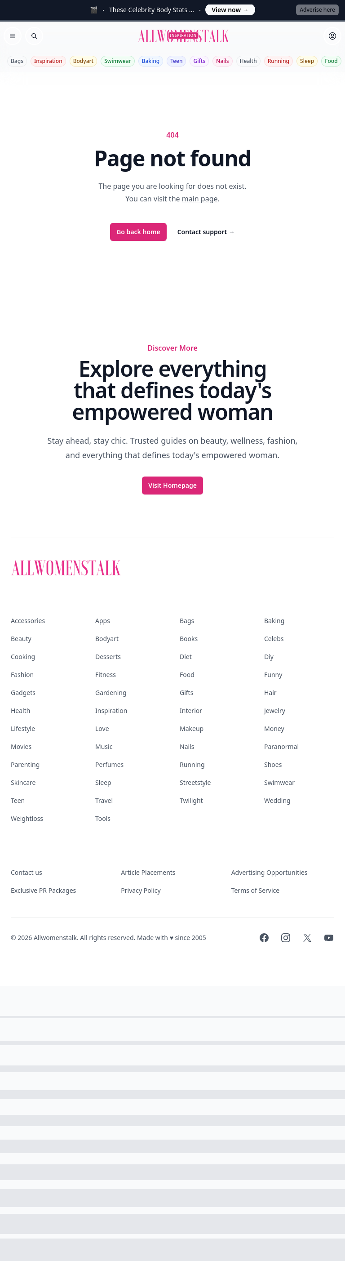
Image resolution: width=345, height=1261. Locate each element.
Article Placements (148, 872)
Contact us (26, 872)
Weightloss (27, 818)
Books (189, 638)
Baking (151, 61)
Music (103, 746)
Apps (102, 620)
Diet (186, 656)
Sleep (307, 61)
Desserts (108, 656)
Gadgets (23, 692)
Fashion (22, 674)
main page (200, 199)
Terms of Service (255, 890)
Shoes (273, 764)
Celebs (274, 638)
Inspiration (48, 61)
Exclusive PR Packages (43, 890)
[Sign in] (332, 36)
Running (278, 61)
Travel (104, 800)
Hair (270, 692)
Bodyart (83, 61)
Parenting (25, 764)
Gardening (111, 692)
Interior (191, 710)
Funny (273, 674)
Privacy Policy (140, 890)
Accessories (28, 620)
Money (274, 728)
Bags (17, 61)
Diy (269, 656)
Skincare (23, 782)
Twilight (191, 800)
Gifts (199, 61)
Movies (21, 746)
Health (248, 61)
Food (331, 61)
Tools (103, 818)
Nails (222, 61)
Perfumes (109, 764)
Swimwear (117, 61)
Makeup (191, 728)
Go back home (138, 231)
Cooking (23, 656)
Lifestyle (23, 728)
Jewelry (274, 710)
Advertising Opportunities (269, 872)
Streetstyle (195, 782)
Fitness (105, 674)
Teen (176, 61)
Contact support (206, 231)
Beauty (21, 638)
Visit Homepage (172, 485)
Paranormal (281, 746)
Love (102, 728)
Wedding (277, 800)
